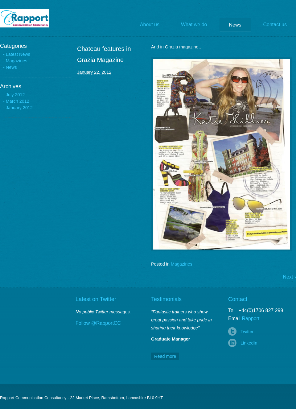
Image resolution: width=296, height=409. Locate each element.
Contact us (275, 24)
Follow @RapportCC (98, 323)
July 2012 (15, 94)
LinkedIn (248, 343)
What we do (194, 24)
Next (289, 276)
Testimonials (166, 299)
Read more (165, 356)
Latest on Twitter (96, 299)
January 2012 (19, 107)
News (235, 24)
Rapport (29, 18)
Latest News (18, 54)
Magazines (181, 264)
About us (149, 24)
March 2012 (17, 101)
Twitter (246, 331)
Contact (237, 299)
